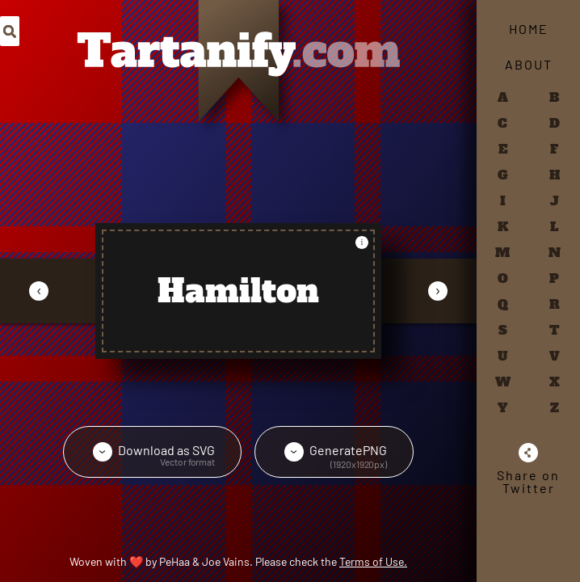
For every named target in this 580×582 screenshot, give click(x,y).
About (529, 64)
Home (528, 28)
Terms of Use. (373, 561)
